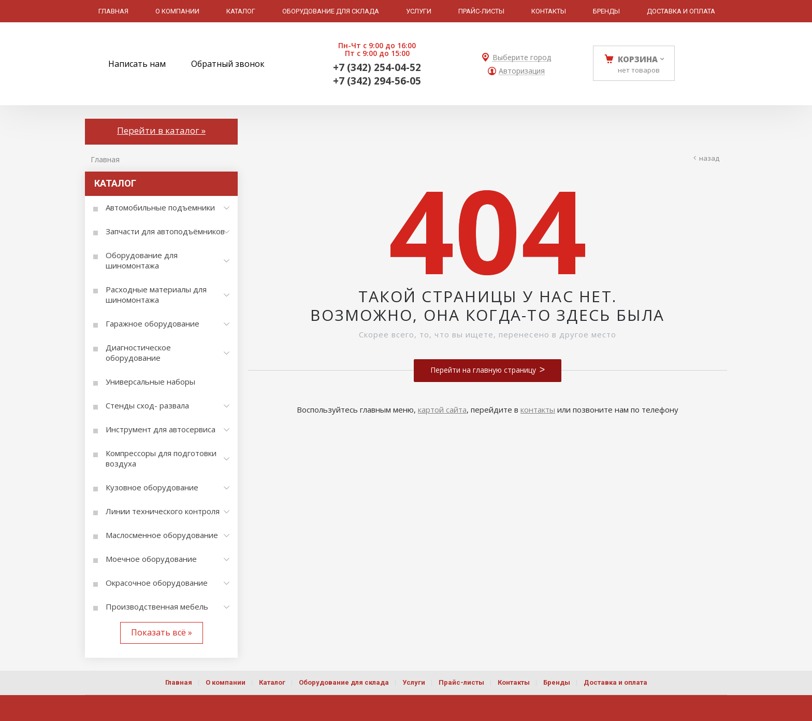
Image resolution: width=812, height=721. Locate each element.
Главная (105, 159)
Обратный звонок (228, 63)
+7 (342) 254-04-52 (377, 67)
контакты (537, 409)
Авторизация (522, 71)
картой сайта (442, 409)
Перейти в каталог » (161, 130)
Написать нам (137, 63)
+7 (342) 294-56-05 (377, 81)
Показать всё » (161, 632)
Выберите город (521, 58)
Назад (709, 158)
